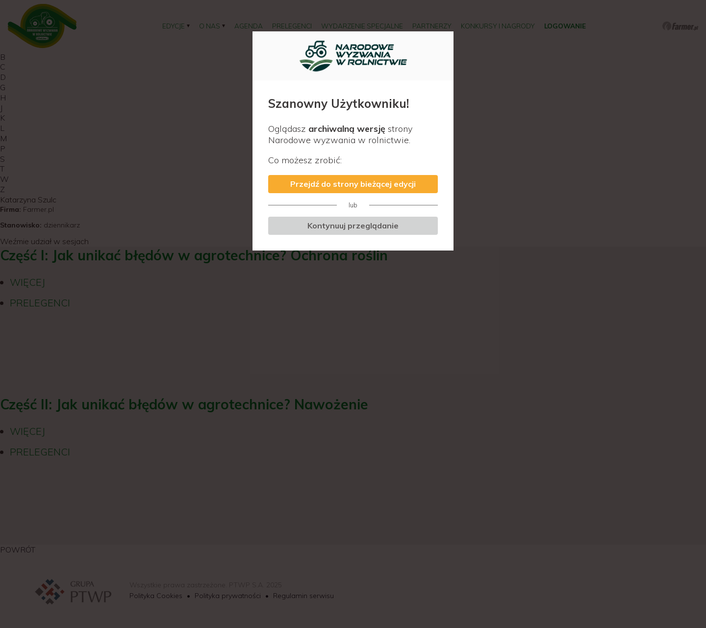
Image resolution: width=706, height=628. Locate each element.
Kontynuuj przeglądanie (353, 225)
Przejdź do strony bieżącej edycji (353, 184)
